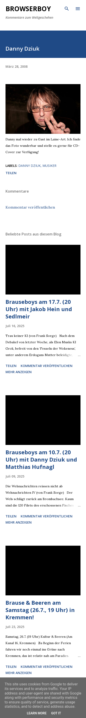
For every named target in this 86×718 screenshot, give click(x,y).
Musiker (49, 165)
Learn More (37, 713)
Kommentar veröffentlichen (30, 207)
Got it (56, 713)
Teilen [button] (11, 173)
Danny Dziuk (29, 165)
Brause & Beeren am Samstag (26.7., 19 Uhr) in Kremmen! (40, 610)
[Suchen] (66, 8)
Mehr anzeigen (19, 372)
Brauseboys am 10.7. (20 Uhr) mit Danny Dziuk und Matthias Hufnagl (41, 459)
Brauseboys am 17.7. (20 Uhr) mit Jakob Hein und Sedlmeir (39, 309)
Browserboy (28, 8)
